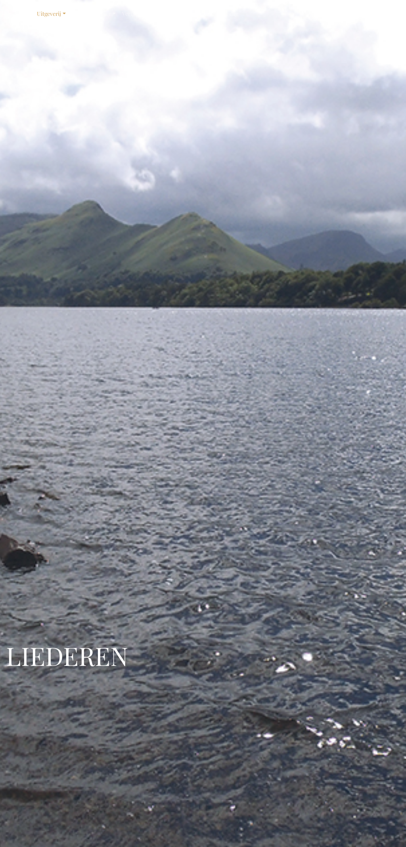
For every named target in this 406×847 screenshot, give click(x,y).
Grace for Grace (91, 13)
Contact (201, 13)
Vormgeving (165, 13)
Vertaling (133, 13)
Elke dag (227, 13)
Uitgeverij (49, 13)
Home (23, 13)
